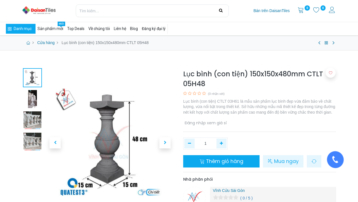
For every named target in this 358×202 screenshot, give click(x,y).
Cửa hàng (46, 42)
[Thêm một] (221, 144)
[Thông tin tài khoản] (332, 10)
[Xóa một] (189, 144)
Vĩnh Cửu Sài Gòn (229, 190)
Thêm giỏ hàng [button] (221, 161)
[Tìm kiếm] (221, 10)
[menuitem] (271, 11)
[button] (55, 143)
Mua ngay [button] (283, 161)
